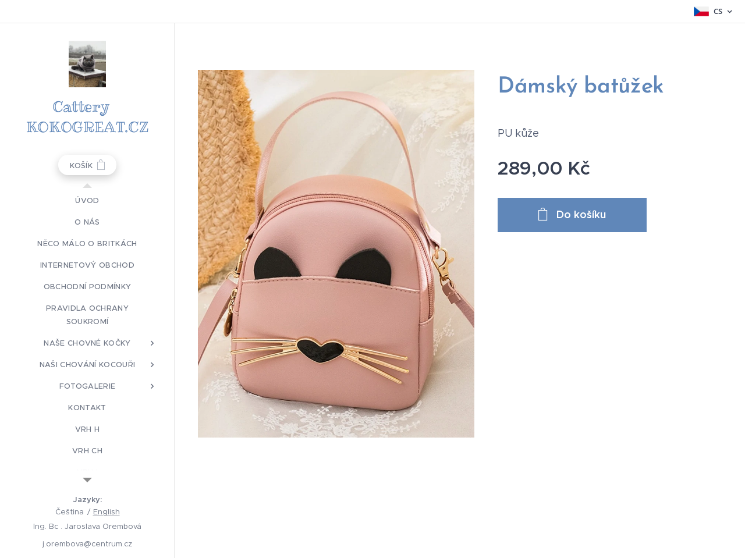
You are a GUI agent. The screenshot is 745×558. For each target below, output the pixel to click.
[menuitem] (87, 200)
